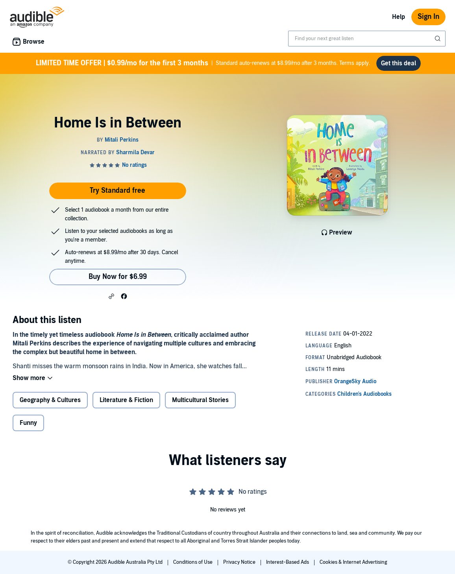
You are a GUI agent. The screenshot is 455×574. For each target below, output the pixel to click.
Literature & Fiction (126, 400)
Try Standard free (117, 190)
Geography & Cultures (50, 400)
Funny (28, 423)
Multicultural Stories (200, 400)
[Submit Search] (438, 38)
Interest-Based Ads (288, 562)
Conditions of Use (193, 562)
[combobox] (367, 38)
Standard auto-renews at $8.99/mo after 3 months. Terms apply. (203, 63)
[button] (111, 296)
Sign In (428, 17)
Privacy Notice (240, 562)
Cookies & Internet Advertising (353, 562)
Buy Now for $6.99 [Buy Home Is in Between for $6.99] (118, 277)
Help (398, 17)
